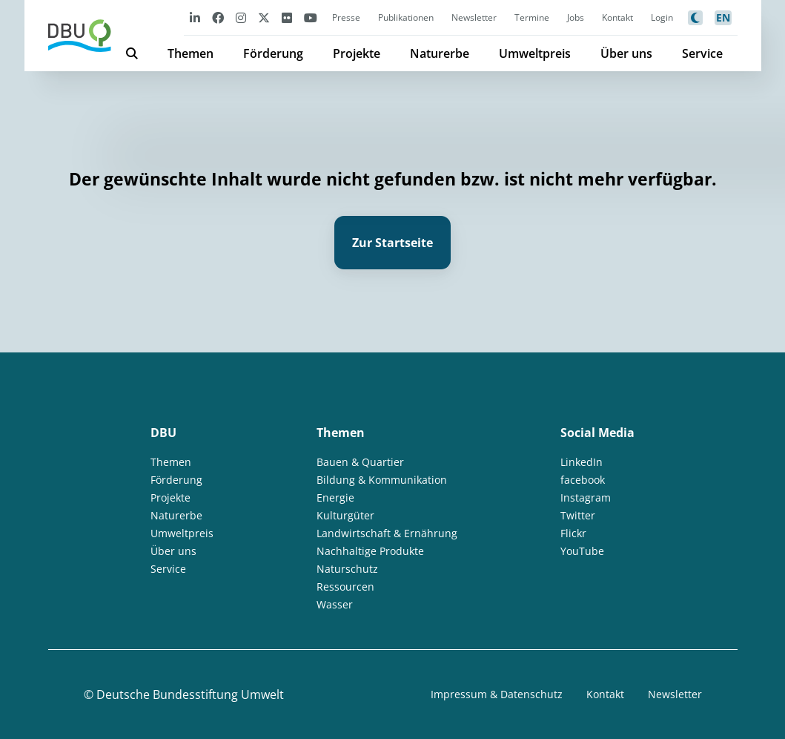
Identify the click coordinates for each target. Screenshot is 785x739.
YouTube (582, 551)
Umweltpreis (535, 53)
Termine (531, 17)
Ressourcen (345, 586)
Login (662, 17)
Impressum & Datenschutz (497, 694)
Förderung (273, 53)
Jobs (575, 17)
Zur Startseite (392, 242)
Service (702, 53)
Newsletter (474, 17)
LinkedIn (581, 462)
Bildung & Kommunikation (382, 480)
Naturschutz (347, 569)
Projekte (356, 53)
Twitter (577, 515)
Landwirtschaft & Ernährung (387, 533)
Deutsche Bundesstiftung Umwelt (190, 694)
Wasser (335, 604)
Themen (190, 53)
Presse (346, 17)
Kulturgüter (345, 515)
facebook (582, 480)
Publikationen (406, 17)
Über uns (626, 53)
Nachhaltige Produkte (370, 551)
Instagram (585, 497)
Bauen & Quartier (360, 462)
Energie (335, 497)
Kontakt (617, 17)
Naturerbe (439, 53)
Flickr (573, 533)
